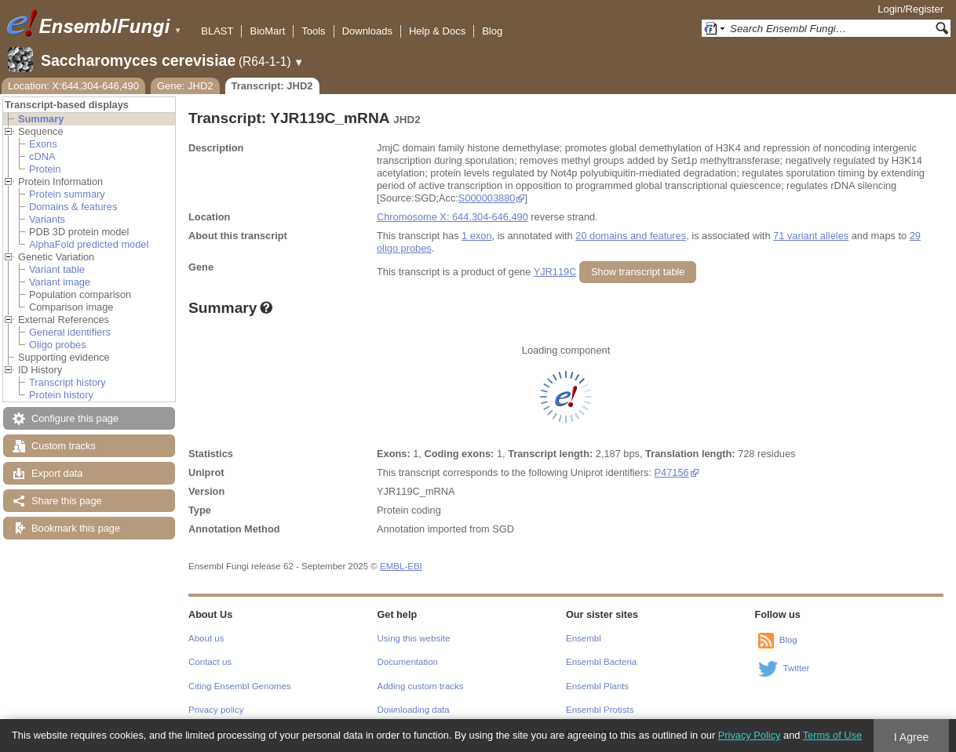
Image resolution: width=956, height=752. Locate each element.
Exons (43, 144)
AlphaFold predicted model (88, 244)
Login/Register (910, 9)
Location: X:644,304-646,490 (73, 86)
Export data (56, 473)
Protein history (61, 395)
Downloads (367, 31)
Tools (313, 31)
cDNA (42, 156)
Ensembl (583, 638)
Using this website (414, 638)
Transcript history (67, 382)
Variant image (59, 282)
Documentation (408, 662)
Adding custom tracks (421, 686)
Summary (41, 119)
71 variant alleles (810, 236)
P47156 (672, 472)
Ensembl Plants (597, 686)
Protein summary (67, 194)
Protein (45, 169)
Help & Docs (437, 31)
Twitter (796, 668)
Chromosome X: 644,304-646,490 (452, 217)
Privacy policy (215, 709)
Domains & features (73, 207)
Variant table (57, 269)
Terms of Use (832, 735)
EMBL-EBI (401, 566)
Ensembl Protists (599, 709)
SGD (503, 529)
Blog (492, 31)
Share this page (66, 501)
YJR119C (555, 272)
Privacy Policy (749, 735)
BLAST (217, 31)
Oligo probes (57, 345)
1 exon (476, 236)
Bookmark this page (75, 528)
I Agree (911, 737)
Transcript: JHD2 (272, 86)
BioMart (267, 31)
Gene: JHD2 (185, 86)
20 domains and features (630, 236)
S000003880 (487, 198)
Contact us (210, 662)
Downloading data (414, 709)
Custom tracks (63, 446)
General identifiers (70, 332)
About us (206, 638)
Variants (47, 219)
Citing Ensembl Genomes (239, 686)
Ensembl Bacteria (601, 662)
